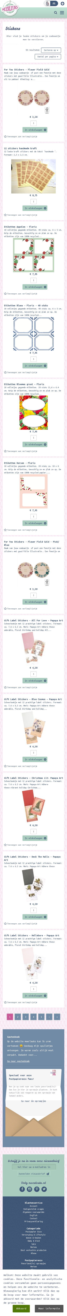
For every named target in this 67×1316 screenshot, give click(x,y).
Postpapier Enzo (34, 1232)
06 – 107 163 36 (34, 1292)
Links (33, 1276)
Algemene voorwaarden (33, 1212)
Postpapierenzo (33, 1260)
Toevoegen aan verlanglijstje (22, 137)
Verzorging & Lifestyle (33, 1235)
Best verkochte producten (33, 1250)
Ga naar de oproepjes (33, 1101)
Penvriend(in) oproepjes (33, 1263)
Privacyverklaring (33, 1221)
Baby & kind (33, 1241)
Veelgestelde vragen (33, 1209)
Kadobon (33, 1273)
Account (33, 1206)
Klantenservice (33, 1202)
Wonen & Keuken (33, 1238)
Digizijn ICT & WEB (53, 1313)
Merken (33, 1247)
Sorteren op (51, 50)
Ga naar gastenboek (18, 1061)
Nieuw (33, 1253)
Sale (33, 1244)
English (33, 1215)
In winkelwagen (33, 130)
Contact (33, 1218)
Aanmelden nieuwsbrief (32, 1174)
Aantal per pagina (48, 57)
